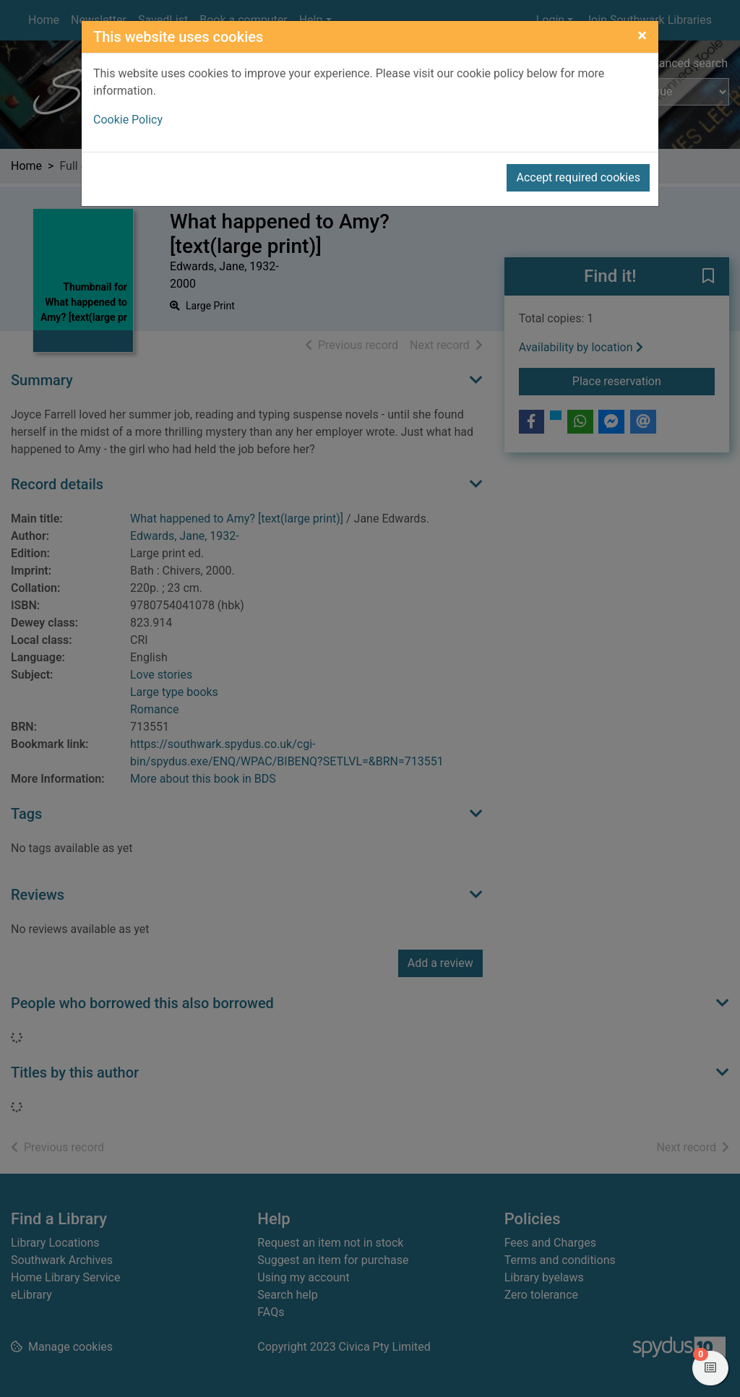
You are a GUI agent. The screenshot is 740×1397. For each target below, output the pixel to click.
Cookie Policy (128, 119)
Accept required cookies (578, 177)
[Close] (642, 35)
